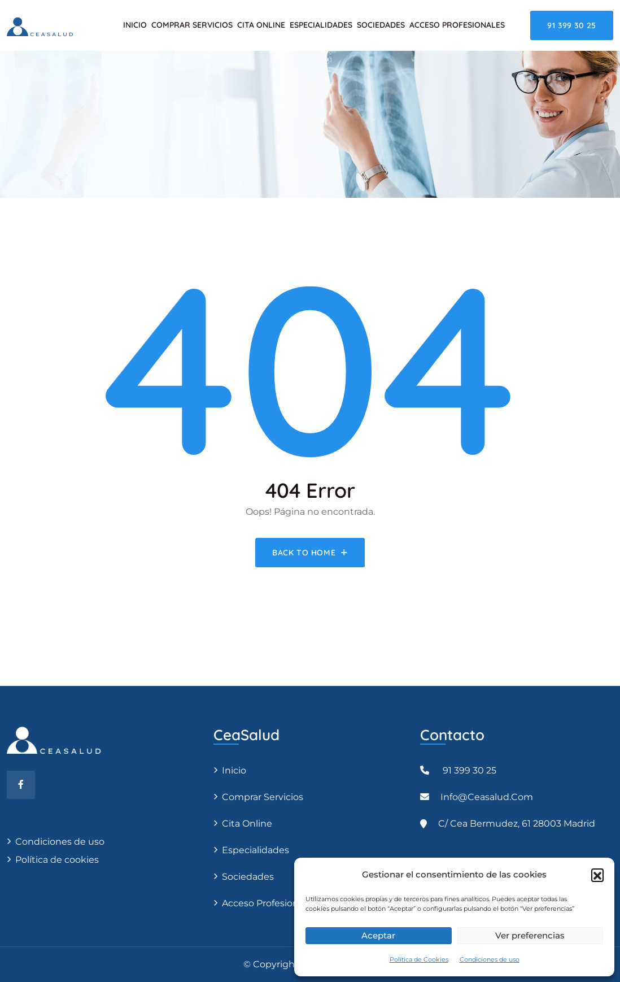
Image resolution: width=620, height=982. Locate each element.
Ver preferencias (530, 935)
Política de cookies (56, 859)
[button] (597, 874)
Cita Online (261, 25)
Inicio (135, 25)
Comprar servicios (192, 25)
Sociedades (381, 25)
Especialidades (321, 25)
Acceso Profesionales (457, 25)
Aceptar (378, 935)
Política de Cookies (419, 959)
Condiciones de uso (489, 959)
